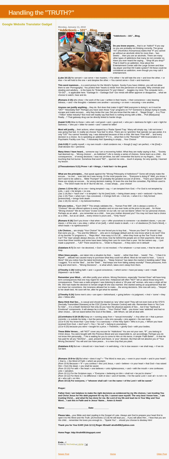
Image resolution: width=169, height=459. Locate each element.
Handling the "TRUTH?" (41, 12)
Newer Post (63, 454)
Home (113, 454)
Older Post (162, 454)
